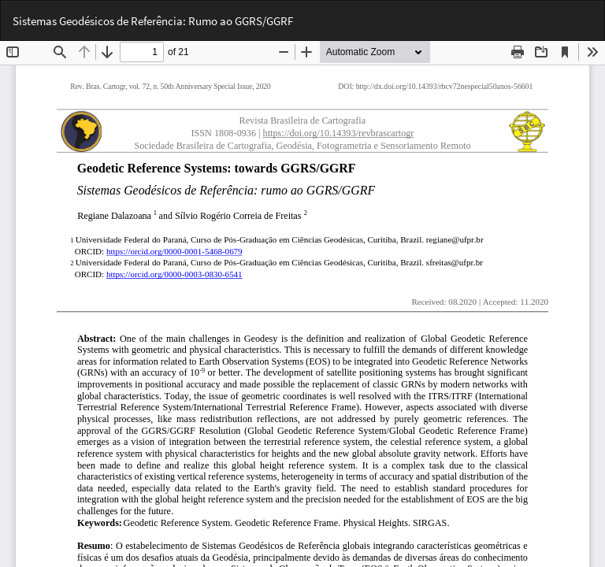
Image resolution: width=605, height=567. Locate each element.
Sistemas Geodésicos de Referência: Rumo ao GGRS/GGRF (153, 20)
